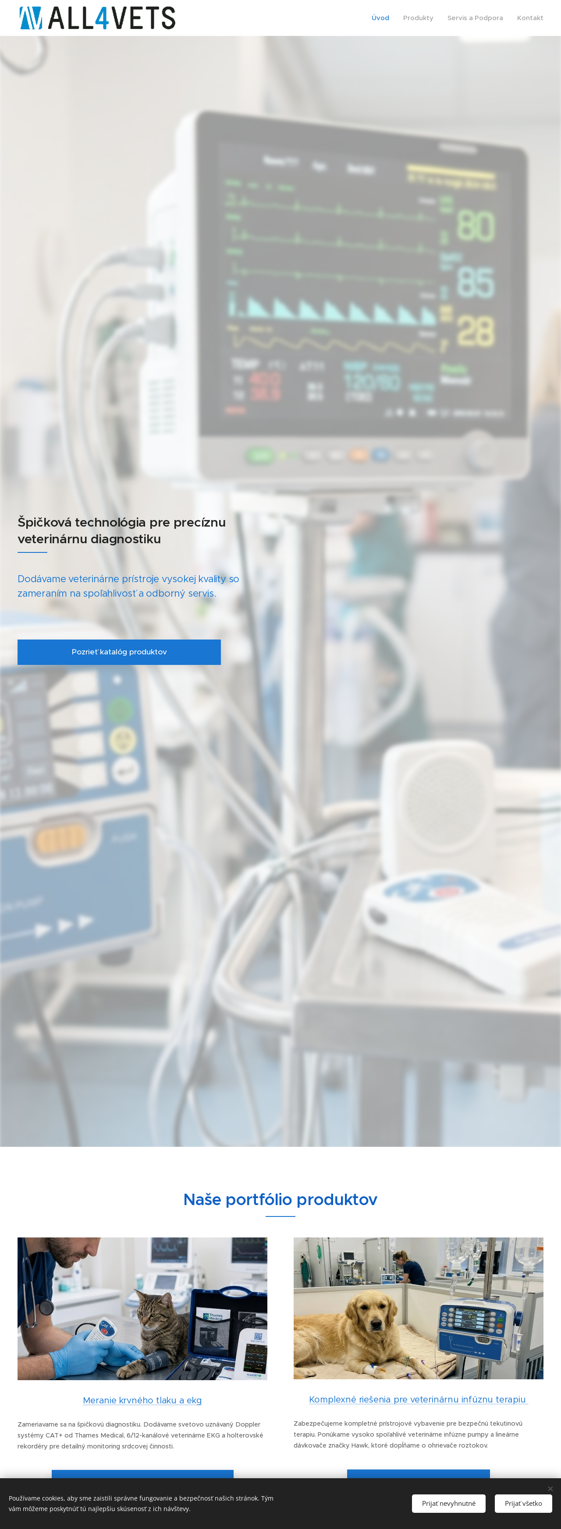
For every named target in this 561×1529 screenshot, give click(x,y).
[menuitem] (382, 18)
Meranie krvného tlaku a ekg (142, 1400)
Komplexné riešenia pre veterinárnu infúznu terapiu (419, 1399)
